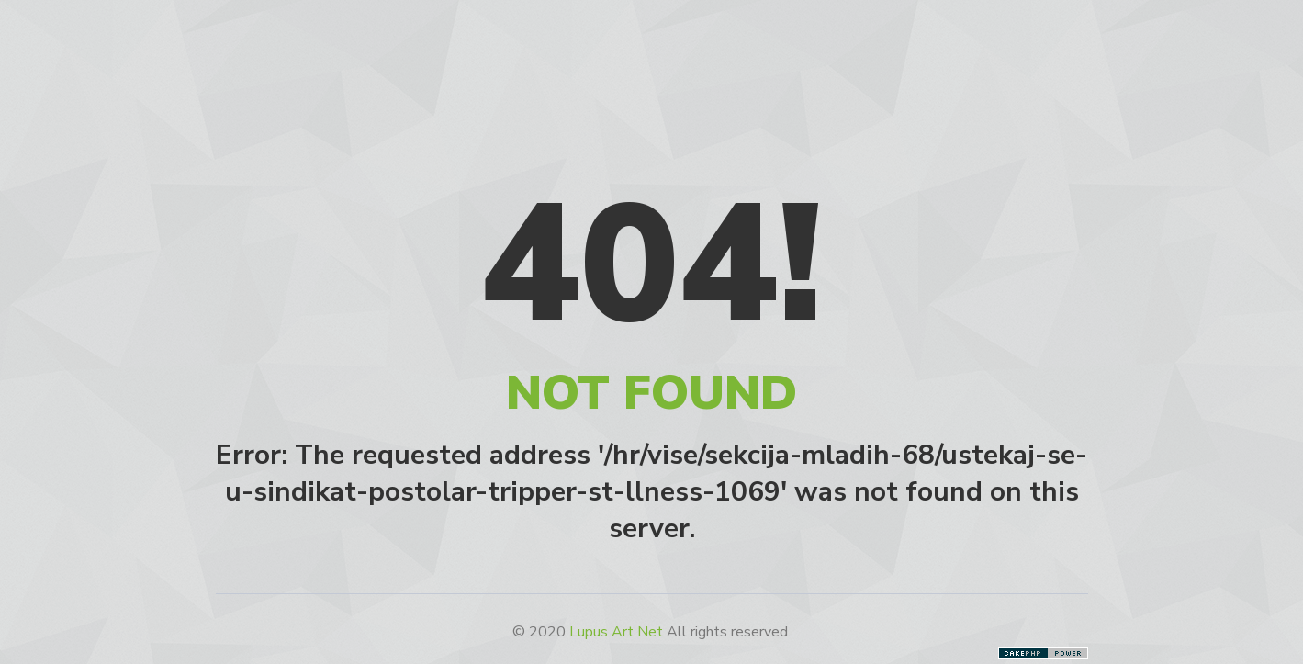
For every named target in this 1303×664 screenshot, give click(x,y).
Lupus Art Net (616, 632)
